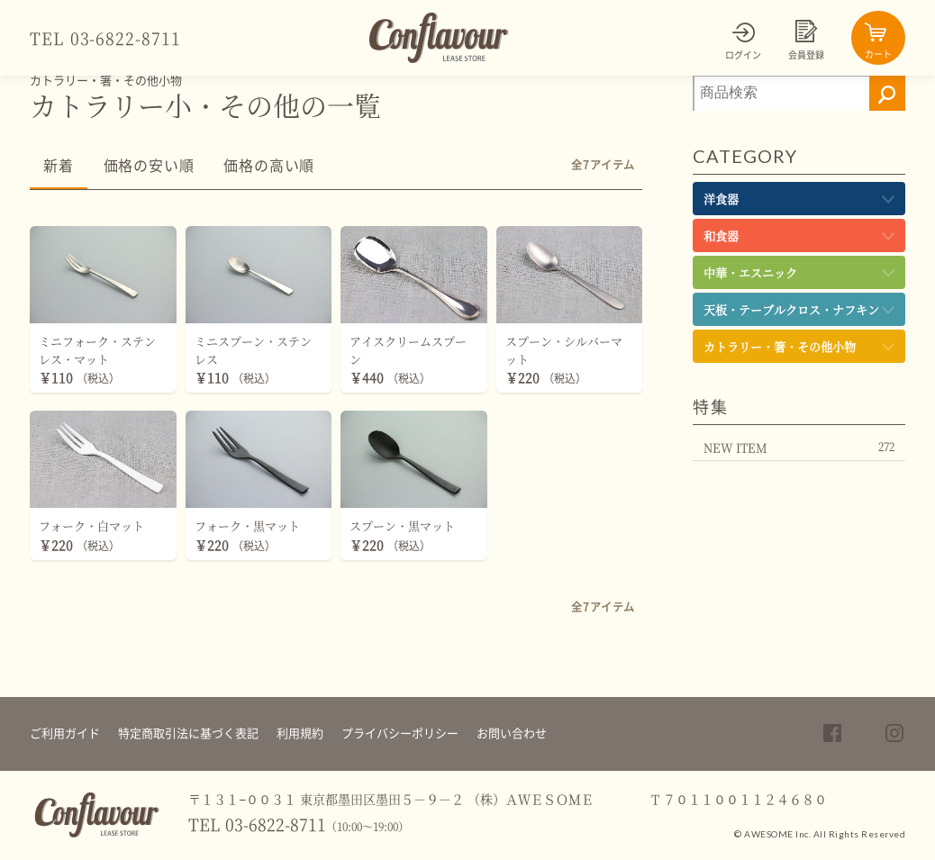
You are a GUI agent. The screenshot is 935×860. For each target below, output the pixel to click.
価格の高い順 (268, 165)
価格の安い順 (149, 165)
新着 (58, 165)
